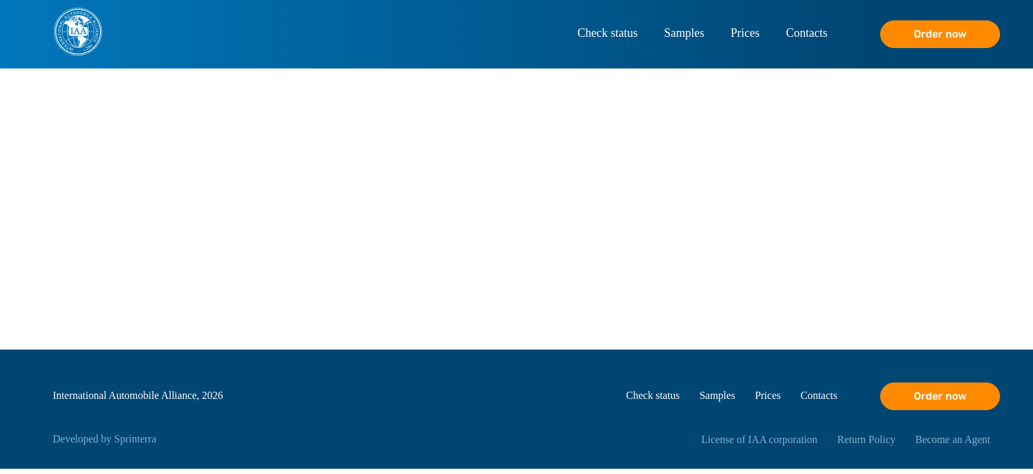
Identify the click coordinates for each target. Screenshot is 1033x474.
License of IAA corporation (759, 439)
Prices (745, 33)
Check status (608, 33)
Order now (940, 34)
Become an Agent (952, 439)
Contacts (806, 33)
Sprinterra (135, 438)
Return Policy (866, 439)
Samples (684, 33)
